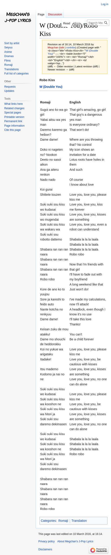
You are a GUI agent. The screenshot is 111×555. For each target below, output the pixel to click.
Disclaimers (45, 549)
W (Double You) (50, 86)
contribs (70, 47)
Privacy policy (46, 541)
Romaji (63, 520)
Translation (79, 520)
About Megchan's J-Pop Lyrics (75, 541)
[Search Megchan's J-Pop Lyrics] (98, 23)
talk (62, 47)
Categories (48, 520)
